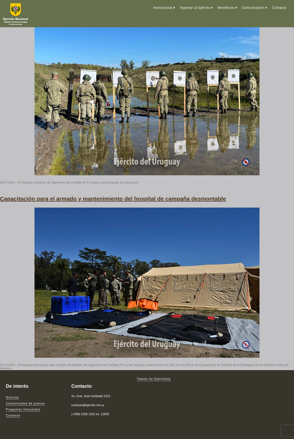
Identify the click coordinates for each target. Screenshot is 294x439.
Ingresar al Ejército (195, 8)
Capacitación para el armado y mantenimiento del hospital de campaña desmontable (113, 199)
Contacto (279, 8)
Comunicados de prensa (25, 403)
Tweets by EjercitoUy (154, 378)
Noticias (12, 397)
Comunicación (253, 8)
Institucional (162, 8)
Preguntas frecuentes (23, 409)
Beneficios (226, 8)
